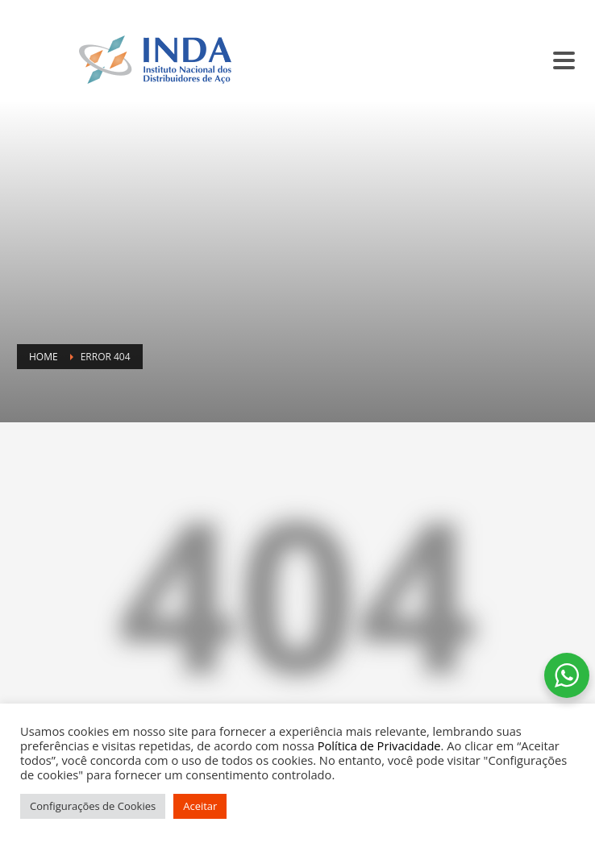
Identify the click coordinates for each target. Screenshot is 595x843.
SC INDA (384, 9)
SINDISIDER (326, 9)
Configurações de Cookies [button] (93, 806)
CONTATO (554, 9)
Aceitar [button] (200, 806)
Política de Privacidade (379, 745)
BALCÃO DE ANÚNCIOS (467, 9)
